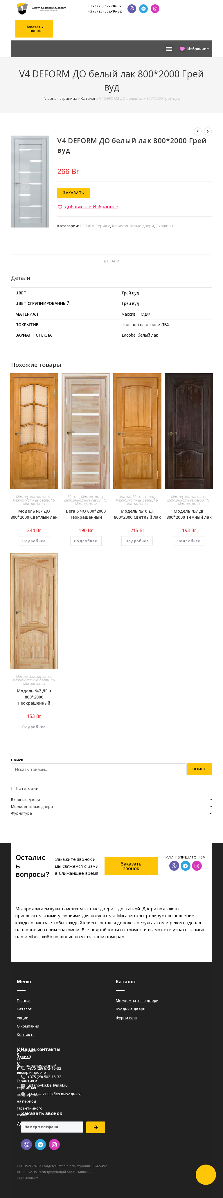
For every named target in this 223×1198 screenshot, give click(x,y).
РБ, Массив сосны (39, 502)
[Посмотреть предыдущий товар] (198, 131)
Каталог (88, 98)
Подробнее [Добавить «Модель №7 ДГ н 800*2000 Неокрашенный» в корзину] (34, 726)
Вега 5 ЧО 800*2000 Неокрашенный (86, 514)
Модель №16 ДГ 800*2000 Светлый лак (137, 514)
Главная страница (60, 98)
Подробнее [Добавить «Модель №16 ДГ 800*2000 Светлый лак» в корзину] (137, 540)
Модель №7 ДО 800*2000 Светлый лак (33, 514)
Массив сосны (40, 496)
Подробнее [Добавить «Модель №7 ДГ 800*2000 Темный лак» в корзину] (189, 540)
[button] (34, 29)
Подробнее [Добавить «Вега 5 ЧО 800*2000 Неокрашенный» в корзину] (85, 540)
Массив (22, 496)
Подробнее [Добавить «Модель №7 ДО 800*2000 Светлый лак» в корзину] (34, 540)
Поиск (17, 759)
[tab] (111, 261)
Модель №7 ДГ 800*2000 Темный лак (189, 514)
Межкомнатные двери (133, 225)
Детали (111, 261)
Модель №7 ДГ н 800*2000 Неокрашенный (34, 697)
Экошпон (164, 225)
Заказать (73, 192)
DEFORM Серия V (95, 225)
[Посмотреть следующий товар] (208, 131)
